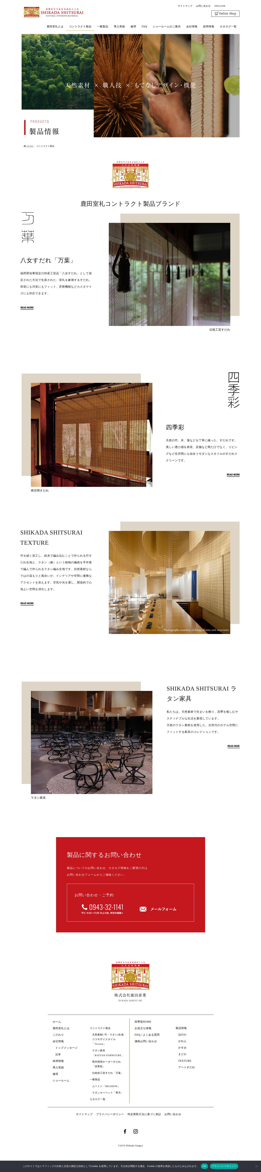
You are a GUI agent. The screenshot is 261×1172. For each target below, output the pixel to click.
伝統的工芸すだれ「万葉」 (108, 1073)
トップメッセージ (66, 1047)
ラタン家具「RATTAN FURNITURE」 (108, 1052)
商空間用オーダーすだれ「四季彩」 (106, 1064)
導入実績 (58, 1067)
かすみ (182, 1047)
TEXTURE (185, 1060)
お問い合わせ (203, 6)
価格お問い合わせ (146, 1041)
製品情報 (181, 1028)
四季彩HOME (143, 1021)
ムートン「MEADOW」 (106, 1086)
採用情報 (58, 1061)
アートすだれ (186, 1067)
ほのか (182, 1034)
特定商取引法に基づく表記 (144, 1114)
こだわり (58, 1034)
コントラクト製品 (100, 1028)
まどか (182, 1054)
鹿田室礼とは (61, 1028)
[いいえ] (256, 1166)
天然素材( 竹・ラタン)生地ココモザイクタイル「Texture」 (108, 1039)
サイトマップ (185, 6)
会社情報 (58, 1041)
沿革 (58, 1054)
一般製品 (95, 1079)
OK (204, 1166)
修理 (55, 1074)
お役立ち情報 (143, 1028)
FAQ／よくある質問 (147, 1034)
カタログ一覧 (97, 1099)
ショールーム (62, 1080)
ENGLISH (219, 6)
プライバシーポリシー (110, 1114)
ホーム (57, 1021)
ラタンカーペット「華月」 (108, 1092)
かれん (182, 1041)
